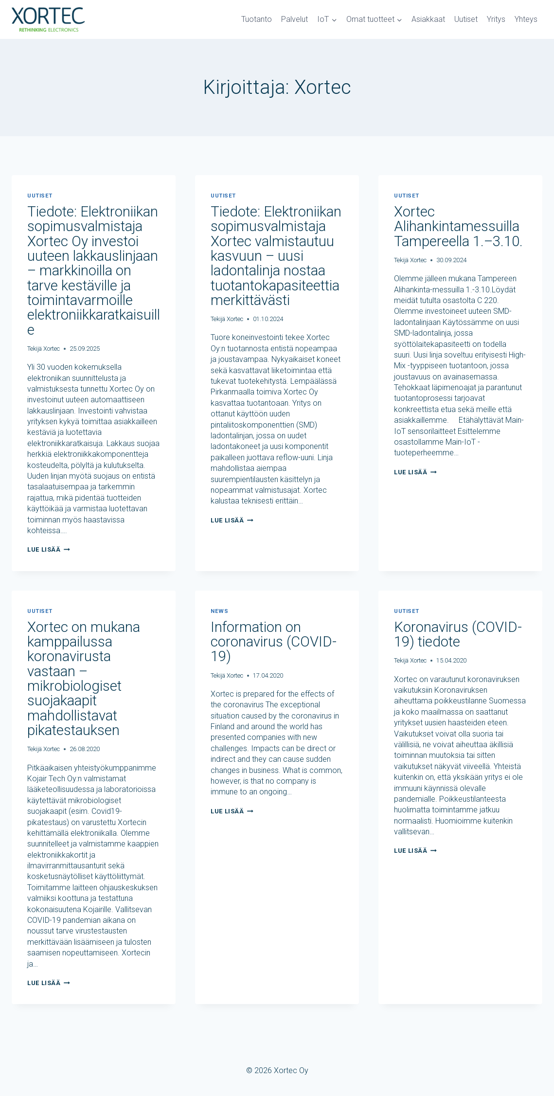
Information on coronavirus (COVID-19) (275, 640)
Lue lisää (48, 548)
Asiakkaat (428, 19)
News (219, 610)
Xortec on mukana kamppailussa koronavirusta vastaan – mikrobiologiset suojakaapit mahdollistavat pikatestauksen (84, 676)
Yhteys (526, 19)
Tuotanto (256, 19)
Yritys (496, 19)
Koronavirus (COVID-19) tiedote (459, 632)
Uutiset (466, 19)
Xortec (51, 347)
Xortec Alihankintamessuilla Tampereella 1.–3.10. (460, 226)
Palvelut (294, 19)
